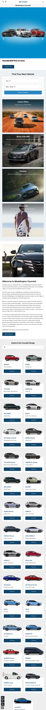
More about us (9, 334)
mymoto (21, 329)
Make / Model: (10, 87)
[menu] (37, 2)
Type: (7, 81)
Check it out (8, 66)
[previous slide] (3, 39)
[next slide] (42, 39)
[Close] (2, 707)
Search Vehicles (23, 92)
